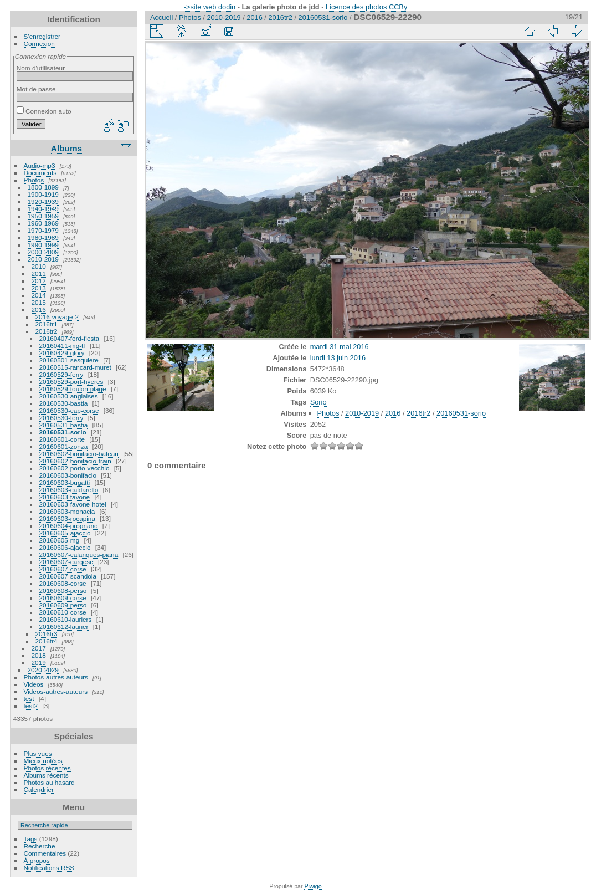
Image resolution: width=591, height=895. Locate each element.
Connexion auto (44, 111)
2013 (39, 287)
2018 (39, 655)
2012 (39, 280)
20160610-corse (62, 612)
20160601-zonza (63, 446)
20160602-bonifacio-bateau (79, 453)
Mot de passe (36, 89)
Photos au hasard (49, 782)
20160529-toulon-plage (72, 388)
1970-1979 (43, 230)
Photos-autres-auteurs (56, 677)
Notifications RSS (49, 867)
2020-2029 (43, 669)
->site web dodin (210, 7)
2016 (39, 309)
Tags (31, 838)
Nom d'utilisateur (41, 67)
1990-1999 (43, 244)
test (29, 698)
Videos (34, 684)
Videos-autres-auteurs (56, 691)
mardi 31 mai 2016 (339, 346)
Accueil (161, 17)
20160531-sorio (62, 432)
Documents (40, 172)
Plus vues (38, 753)
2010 (39, 266)
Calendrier (39, 789)
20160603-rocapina (67, 518)
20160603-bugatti (64, 482)
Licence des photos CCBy (366, 7)
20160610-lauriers (65, 619)
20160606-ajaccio (65, 547)
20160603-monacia (67, 511)
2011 (39, 273)
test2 (31, 705)
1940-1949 (43, 208)
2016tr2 (46, 331)
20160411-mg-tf (62, 345)
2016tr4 (46, 641)
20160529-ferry (61, 374)
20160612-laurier (64, 626)
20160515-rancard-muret (75, 367)
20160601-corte (62, 439)
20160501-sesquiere (69, 360)
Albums (66, 148)
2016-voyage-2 (57, 316)
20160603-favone (64, 496)
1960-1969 (43, 223)
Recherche (39, 846)
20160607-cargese (66, 561)
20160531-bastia (63, 424)
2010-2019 (43, 259)
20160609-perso (63, 604)
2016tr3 (46, 633)
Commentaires (45, 853)
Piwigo (312, 886)
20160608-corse (62, 583)
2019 (39, 662)
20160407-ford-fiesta (69, 338)
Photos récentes (47, 767)
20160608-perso (63, 590)
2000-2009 (43, 251)
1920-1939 (43, 201)
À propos (37, 860)
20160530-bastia (63, 403)
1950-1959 (43, 215)
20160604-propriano (68, 525)
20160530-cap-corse (69, 410)
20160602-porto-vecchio (74, 468)
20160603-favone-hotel (72, 504)
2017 (39, 648)
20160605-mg (59, 540)
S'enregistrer (42, 36)
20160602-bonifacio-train (75, 460)
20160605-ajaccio (65, 532)
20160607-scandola (67, 576)
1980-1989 (43, 237)
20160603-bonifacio (67, 475)
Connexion (39, 43)
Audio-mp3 (39, 165)
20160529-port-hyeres (71, 381)
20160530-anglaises (68, 396)
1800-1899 (43, 187)
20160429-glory (62, 352)
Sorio (318, 402)
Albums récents (46, 775)
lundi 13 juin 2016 (338, 358)
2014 (39, 295)
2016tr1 (46, 324)
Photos (34, 179)
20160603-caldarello (69, 489)
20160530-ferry (61, 417)
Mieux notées (43, 760)
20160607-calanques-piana (79, 554)
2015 (39, 302)
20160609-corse (62, 597)
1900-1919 (43, 194)
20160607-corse (62, 568)
